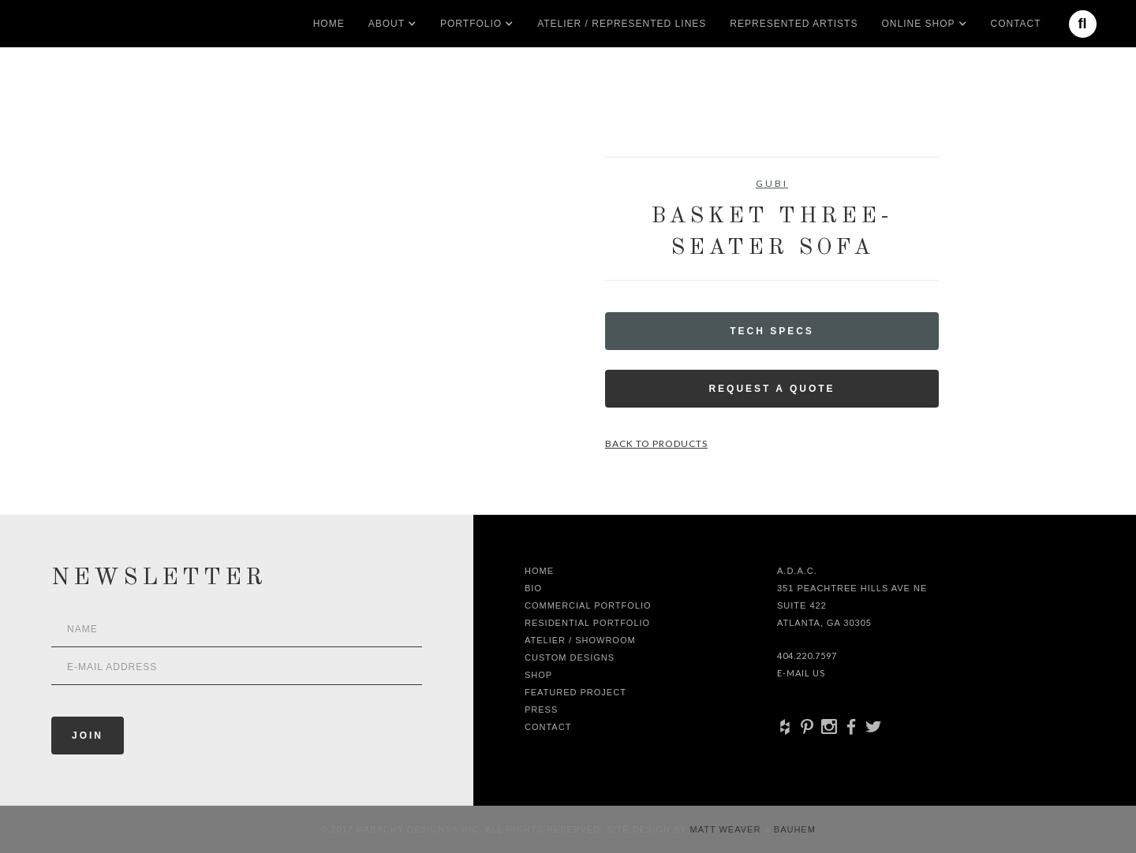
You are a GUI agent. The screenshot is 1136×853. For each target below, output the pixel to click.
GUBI (772, 183)
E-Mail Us (801, 673)
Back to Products (656, 443)
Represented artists (794, 23)
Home (329, 23)
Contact (1016, 23)
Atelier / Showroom (580, 640)
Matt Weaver (727, 829)
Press (541, 709)
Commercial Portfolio (588, 605)
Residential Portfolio (587, 623)
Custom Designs (570, 657)
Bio (533, 588)
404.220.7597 (807, 655)
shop (538, 675)
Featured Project (575, 692)
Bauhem (793, 829)
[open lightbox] (233, 227)
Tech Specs (772, 331)
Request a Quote (771, 388)
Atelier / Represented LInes (621, 23)
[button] (387, 23)
